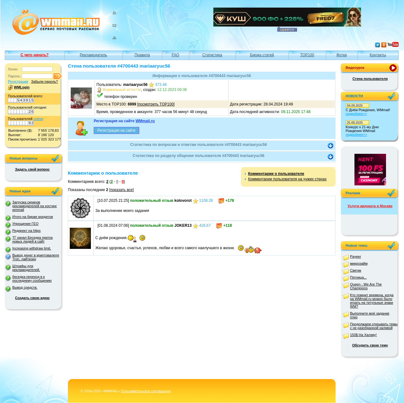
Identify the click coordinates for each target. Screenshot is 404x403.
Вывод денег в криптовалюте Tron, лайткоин (35, 257)
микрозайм (359, 263)
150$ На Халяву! (363, 335)
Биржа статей (262, 55)
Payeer (355, 256)
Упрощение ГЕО (25, 224)
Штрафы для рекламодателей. (26, 268)
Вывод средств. (25, 287)
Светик (355, 270)
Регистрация (18, 81)
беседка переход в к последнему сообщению (31, 278)
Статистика (212, 55)
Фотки (341, 55)
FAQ (175, 55)
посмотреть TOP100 (156, 104)
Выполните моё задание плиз (369, 315)
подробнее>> (356, 114)
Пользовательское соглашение (146, 391)
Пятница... (358, 277)
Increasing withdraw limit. (31, 248)
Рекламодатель (93, 55)
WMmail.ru (145, 121)
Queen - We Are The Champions (366, 286)
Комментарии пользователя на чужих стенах (287, 179)
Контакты (378, 55)
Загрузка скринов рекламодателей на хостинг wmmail (34, 206)
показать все (121, 190)
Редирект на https (26, 230)
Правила (142, 55)
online (38, 119)
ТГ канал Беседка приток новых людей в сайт (32, 239)
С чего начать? (35, 55)
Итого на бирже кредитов (32, 217)
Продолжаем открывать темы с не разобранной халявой (374, 326)
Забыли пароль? (44, 81)
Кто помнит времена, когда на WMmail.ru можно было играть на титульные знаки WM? (372, 300)
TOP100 (307, 55)
